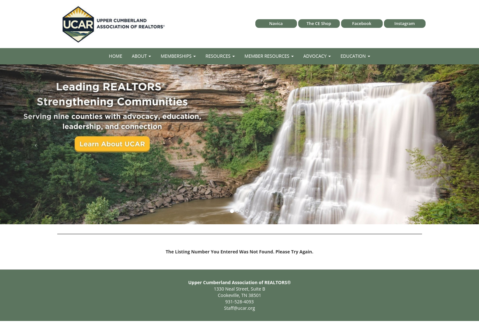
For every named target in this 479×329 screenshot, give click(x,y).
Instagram (405, 23)
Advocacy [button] (317, 56)
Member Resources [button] (269, 56)
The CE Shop (319, 23)
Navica (276, 23)
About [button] (141, 56)
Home (115, 56)
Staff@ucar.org (239, 308)
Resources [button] (220, 56)
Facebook (361, 23)
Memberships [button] (178, 56)
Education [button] (355, 56)
